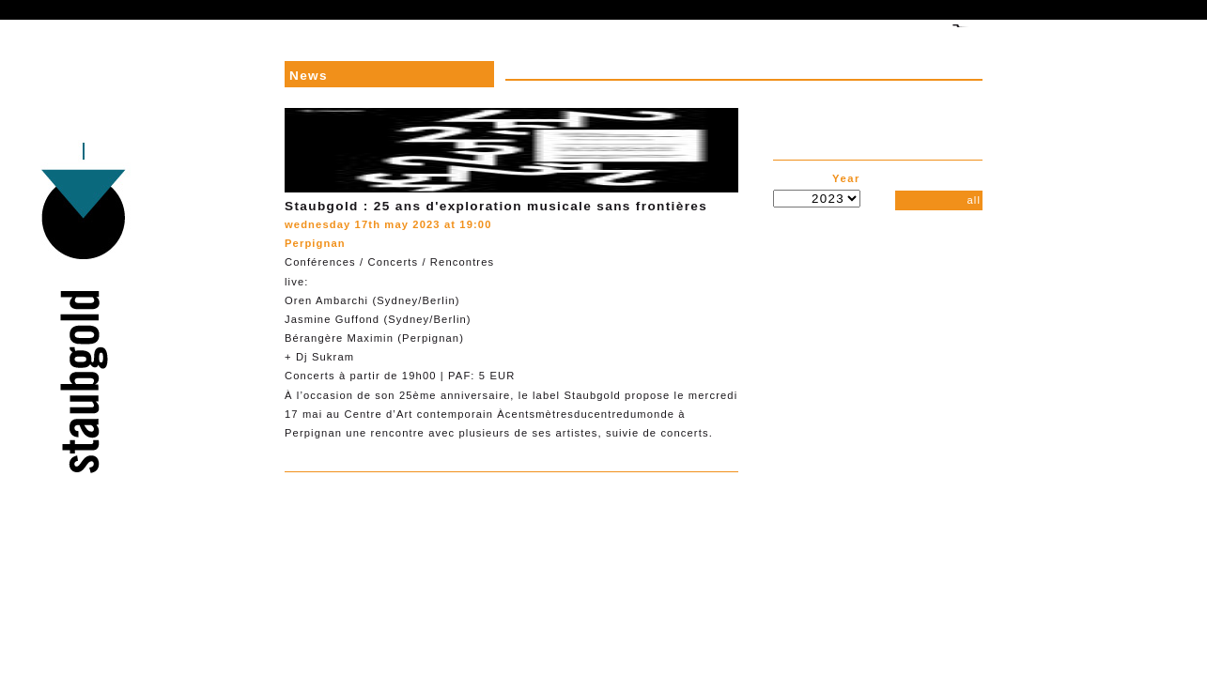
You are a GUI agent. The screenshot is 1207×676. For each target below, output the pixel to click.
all (974, 200)
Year (846, 178)
